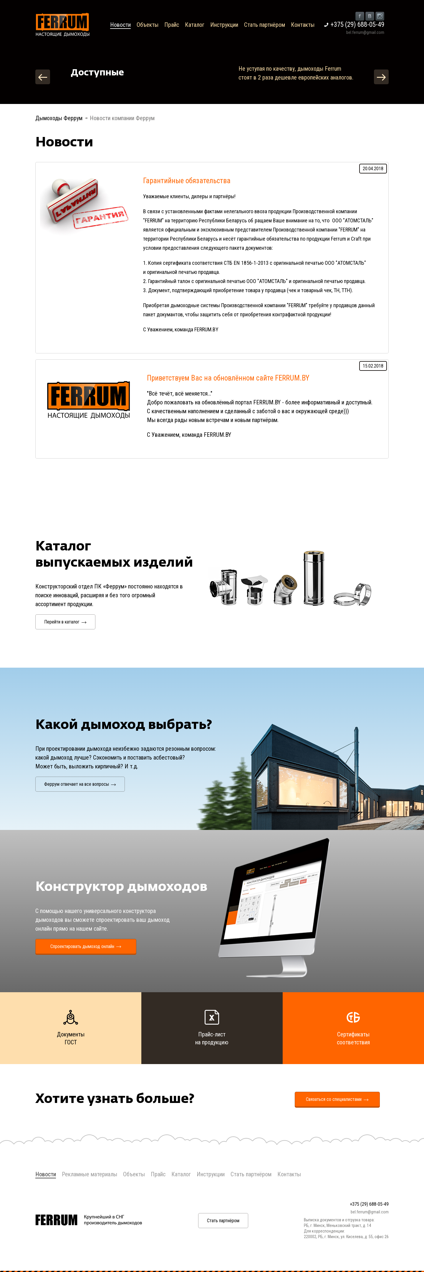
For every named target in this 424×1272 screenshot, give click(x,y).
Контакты (302, 24)
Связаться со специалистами (337, 1099)
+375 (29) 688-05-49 (357, 24)
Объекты (147, 24)
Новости (120, 24)
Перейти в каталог (65, 622)
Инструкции (224, 24)
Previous (42, 77)
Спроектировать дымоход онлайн (85, 946)
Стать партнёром (264, 24)
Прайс (171, 24)
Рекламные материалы (89, 1174)
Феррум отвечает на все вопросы (80, 784)
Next (381, 77)
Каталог (194, 24)
